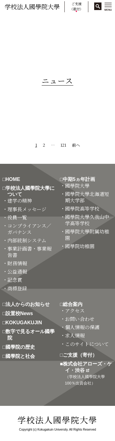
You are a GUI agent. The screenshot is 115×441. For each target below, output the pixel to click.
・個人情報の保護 (82, 327)
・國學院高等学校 (82, 209)
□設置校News (20, 313)
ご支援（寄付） (76, 6)
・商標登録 (17, 288)
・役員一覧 (17, 218)
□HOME (13, 179)
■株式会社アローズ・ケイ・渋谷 (88, 373)
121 (63, 145)
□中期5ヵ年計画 (80, 179)
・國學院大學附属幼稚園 (87, 235)
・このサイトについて (87, 344)
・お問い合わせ (79, 319)
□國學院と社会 (21, 356)
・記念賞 (14, 280)
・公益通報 (17, 272)
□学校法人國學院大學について (31, 191)
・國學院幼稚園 (79, 246)
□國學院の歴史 (21, 347)
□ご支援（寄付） (81, 355)
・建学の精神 (19, 201)
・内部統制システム (26, 240)
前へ (76, 145)
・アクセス (75, 311)
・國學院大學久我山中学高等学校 (87, 220)
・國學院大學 (77, 186)
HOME (10, 21)
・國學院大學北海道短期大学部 (87, 197)
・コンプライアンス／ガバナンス (29, 229)
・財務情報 (17, 263)
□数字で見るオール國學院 (31, 334)
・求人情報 (75, 336)
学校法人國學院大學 (32, 6)
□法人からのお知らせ (28, 304)
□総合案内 (74, 304)
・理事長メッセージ (26, 209)
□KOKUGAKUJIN (24, 322)
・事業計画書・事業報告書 (29, 252)
